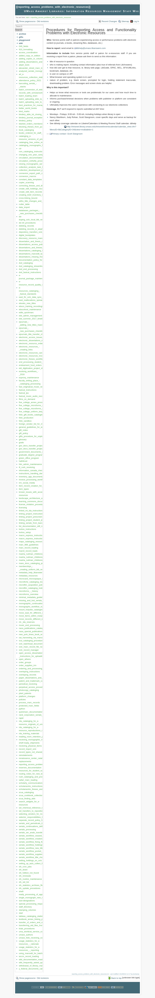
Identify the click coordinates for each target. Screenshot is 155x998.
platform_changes (27, 696)
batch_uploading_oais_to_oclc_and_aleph (38, 102)
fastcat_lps (24, 393)
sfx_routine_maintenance (30, 879)
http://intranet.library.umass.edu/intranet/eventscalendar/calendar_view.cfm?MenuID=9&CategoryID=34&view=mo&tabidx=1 (93, 128)
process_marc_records (29, 702)
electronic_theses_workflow (31, 359)
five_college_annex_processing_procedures (39, 402)
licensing (23, 507)
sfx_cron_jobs (25, 866)
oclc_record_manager (29, 650)
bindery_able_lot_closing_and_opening (37, 114)
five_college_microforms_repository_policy (38, 408)
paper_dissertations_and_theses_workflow (38, 678)
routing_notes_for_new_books (32, 774)
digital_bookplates (27, 235)
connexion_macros (27, 176)
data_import (24, 207)
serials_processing (27, 829)
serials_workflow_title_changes (33, 857)
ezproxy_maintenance (29, 377)
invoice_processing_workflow (32, 479)
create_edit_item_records (30, 192)
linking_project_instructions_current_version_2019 (42, 514)
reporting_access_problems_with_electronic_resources (53, 6)
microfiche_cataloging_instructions (34, 582)
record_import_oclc (27, 749)
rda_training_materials (29, 733)
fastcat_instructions (27, 390)
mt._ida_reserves (27, 622)
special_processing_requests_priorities (36, 904)
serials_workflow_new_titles (31, 848)
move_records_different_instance (34, 619)
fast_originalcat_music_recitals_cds (35, 387)
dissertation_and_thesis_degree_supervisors (39, 241)
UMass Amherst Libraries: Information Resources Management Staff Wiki (81, 11)
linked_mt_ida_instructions (31, 510)
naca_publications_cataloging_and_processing (40, 628)
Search (18, 30)
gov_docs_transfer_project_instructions (37, 445)
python (22, 709)
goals (21, 442)
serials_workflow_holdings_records (35, 845)
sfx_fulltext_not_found (29, 873)
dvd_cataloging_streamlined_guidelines (37, 266)
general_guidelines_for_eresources (35, 427)
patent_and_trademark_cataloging (34, 681)
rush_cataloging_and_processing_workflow (38, 777)
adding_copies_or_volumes (31, 58)
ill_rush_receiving (27, 467)
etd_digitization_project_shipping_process (38, 368)
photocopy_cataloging (29, 690)
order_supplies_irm (27, 665)
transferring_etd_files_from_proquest (35, 925)
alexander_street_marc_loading (33, 68)
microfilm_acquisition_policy (31, 585)
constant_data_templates (30, 179)
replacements (25, 761)
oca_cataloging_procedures (31, 640)
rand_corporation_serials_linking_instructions (39, 715)
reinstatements (25, 755)
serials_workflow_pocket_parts (33, 851)
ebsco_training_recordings (31, 306)
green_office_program (29, 458)
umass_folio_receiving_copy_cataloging (37, 938)
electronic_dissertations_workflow (34, 340)
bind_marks (24, 111)
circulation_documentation (31, 158)
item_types (24, 489)
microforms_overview (28, 594)
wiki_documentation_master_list (33, 959)
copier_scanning (26, 182)
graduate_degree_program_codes (34, 455)
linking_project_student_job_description (37, 520)
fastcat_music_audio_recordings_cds (36, 396)
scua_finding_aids (27, 798)
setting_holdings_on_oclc (30, 860)
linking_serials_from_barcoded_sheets (36, 523)
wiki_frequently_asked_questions (34, 962)
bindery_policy (25, 120)
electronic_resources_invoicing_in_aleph (37, 356)
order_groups (25, 662)
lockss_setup (25, 532)
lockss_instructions (27, 529)
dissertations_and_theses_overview (35, 247)
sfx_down (23, 869)
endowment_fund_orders (30, 365)
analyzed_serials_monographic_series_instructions (42, 71)
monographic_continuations (31, 603)
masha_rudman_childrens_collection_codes (39, 557)
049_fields (23, 46)
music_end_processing (29, 625)
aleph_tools (24, 65)
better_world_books (28, 108)
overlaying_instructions (29, 671)
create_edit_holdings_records (32, 188)
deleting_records (26, 226)
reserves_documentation (30, 767)
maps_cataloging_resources (32, 541)
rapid (21, 718)
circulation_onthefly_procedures (33, 161)
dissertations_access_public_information (37, 244)
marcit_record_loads (28, 551)
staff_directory (25, 907)
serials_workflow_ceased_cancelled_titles (38, 835)
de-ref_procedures (27, 223)
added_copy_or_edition (29, 55)
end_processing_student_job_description (37, 362)
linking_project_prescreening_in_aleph (36, 517)
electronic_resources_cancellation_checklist (39, 353)
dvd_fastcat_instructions (30, 272)
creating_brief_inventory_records (34, 195)
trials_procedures (27, 928)
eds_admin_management (30, 315)
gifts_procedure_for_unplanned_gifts (35, 436)
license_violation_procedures (32, 504)
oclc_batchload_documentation (33, 644)
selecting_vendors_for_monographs (35, 814)
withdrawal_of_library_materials (33, 966)
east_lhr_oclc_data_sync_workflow (35, 297)
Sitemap (125, 21)
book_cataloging (26, 130)
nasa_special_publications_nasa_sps (36, 631)
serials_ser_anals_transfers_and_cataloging (39, 832)
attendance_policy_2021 (30, 80)
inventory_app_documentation (32, 476)
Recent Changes (109, 21)
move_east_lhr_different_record (33, 613)
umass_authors (26, 935)
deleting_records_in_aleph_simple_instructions (40, 229)
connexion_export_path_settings (33, 173)
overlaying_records (27, 675)
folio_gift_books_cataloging (31, 415)
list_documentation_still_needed (33, 526)
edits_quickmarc (26, 312)
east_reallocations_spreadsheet (33, 300)
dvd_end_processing (28, 269)
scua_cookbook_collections (31, 795)
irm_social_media (27, 483)
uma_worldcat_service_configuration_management (42, 931)
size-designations (27, 900)
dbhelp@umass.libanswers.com (91, 48)
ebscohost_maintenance (30, 309)
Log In (136, 21)
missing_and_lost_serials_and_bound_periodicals (41, 600)
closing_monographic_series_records (36, 164)
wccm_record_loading (29, 956)
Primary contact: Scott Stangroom (67, 134)
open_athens (25, 659)
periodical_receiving (28, 684)
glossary (22, 439)
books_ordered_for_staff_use (32, 133)
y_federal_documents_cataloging (34, 969)
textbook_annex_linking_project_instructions (39, 919)
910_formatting (26, 49)
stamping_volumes (27, 910)
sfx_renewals (25, 876)
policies (22, 699)
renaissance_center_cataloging (33, 758)
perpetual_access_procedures (32, 687)
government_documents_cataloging (35, 452)
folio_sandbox (25, 421)
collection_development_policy (33, 170)
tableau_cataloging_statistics (32, 916)
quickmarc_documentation (31, 712)
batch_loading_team (28, 96)
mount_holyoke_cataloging (31, 609)
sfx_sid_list (24, 882)
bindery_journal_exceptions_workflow (36, 117)
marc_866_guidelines (28, 545)
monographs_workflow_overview (34, 606)
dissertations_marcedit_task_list (33, 254)
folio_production (26, 418)
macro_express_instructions (31, 535)
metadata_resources (28, 575)
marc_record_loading (28, 548)
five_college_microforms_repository (35, 405)
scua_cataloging (26, 792)
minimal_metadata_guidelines (32, 597)
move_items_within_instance (32, 616)
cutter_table (24, 204)
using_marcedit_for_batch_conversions (37, 953)
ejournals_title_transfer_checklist (34, 334)
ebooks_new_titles (27, 303)
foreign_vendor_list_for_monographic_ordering (40, 424)
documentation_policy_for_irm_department (38, 260)
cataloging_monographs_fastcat (33, 145)
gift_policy (23, 433)
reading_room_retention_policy (33, 736)
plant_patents (25, 693)
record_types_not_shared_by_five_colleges (39, 752)
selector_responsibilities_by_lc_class (35, 817)
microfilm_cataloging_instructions (34, 588)
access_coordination (28, 52)
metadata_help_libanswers (31, 572)
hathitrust (23, 461)
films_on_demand (27, 399)
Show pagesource (27, 21)
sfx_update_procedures (29, 888)
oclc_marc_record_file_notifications (35, 647)
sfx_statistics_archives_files (31, 885)
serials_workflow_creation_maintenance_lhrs (39, 839)
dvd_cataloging (26, 263)
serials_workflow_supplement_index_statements (41, 854)
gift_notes (23, 430)
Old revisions (43, 21)
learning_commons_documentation (35, 501)
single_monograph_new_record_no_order (38, 897)
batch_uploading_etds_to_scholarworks (37, 99)
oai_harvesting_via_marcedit (32, 637)
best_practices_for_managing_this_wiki (37, 105)
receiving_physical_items (30, 746)
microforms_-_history (28, 591)
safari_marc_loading (28, 780)
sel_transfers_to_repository (31, 811)
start (27, 17)
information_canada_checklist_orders (36, 470)
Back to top (116, 978)
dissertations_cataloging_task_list (34, 250)
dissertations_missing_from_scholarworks (38, 257)
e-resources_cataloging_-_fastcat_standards (29, 291)
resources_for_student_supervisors (35, 770)
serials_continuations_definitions (33, 826)
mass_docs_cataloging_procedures (35, 563)
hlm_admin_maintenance (30, 464)
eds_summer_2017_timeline (32, 318)
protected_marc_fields (29, 705)
